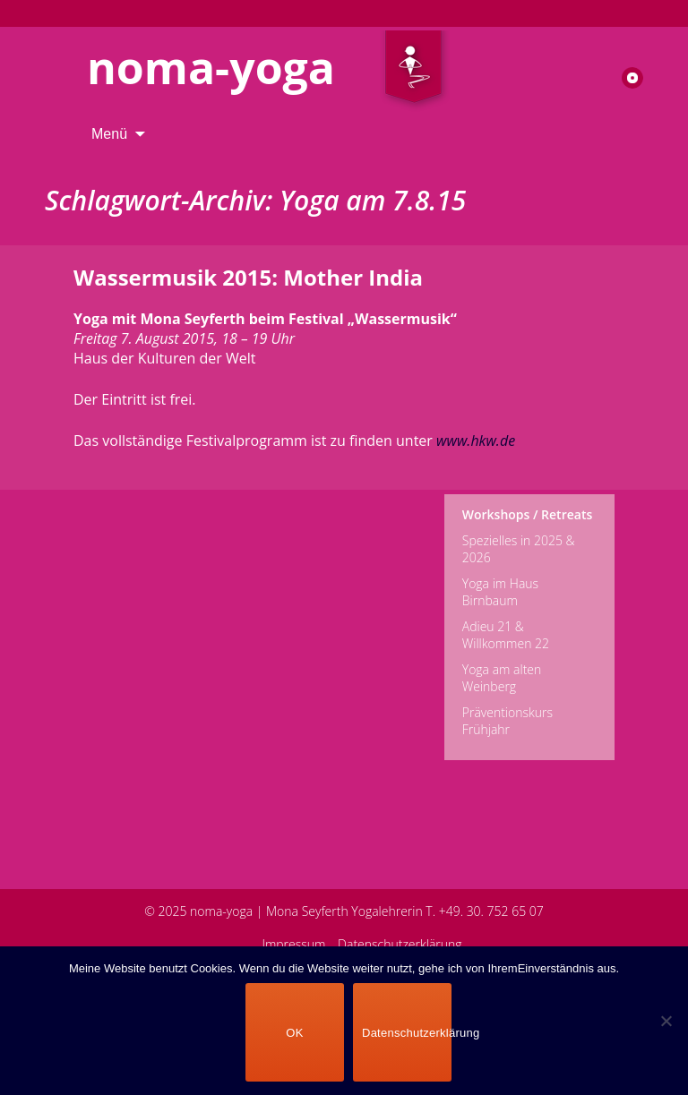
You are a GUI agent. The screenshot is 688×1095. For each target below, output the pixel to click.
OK (294, 1032)
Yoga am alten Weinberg (502, 678)
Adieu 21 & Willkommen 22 (505, 635)
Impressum (293, 944)
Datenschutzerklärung (400, 944)
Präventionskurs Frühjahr (507, 721)
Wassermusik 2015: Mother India (248, 277)
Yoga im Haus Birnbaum (500, 592)
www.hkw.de (475, 440)
